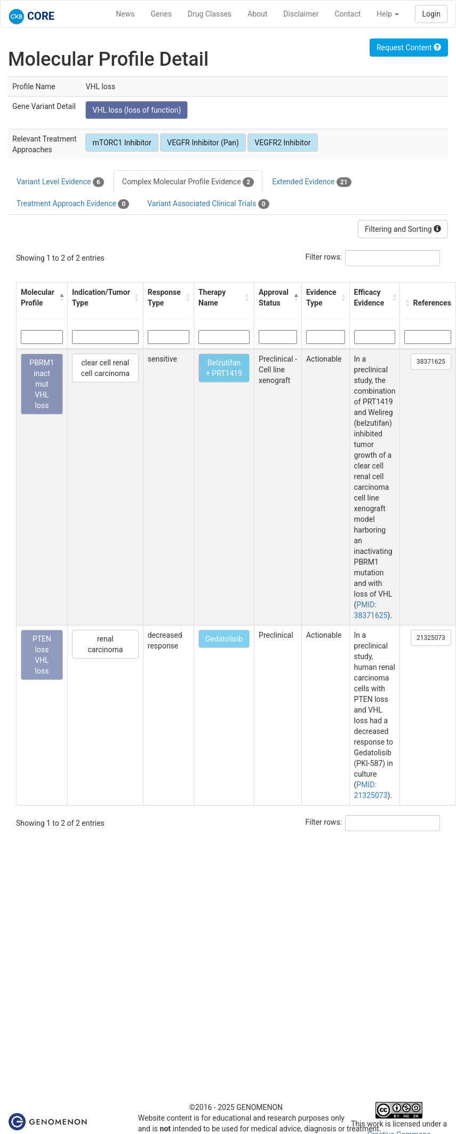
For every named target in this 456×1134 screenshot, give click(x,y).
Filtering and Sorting (403, 229)
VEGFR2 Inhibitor (282, 142)
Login (431, 14)
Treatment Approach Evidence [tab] (73, 204)
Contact (347, 14)
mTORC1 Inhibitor (121, 142)
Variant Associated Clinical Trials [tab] (208, 204)
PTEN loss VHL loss (42, 655)
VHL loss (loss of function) (136, 110)
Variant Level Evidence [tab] (60, 182)
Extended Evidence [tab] (311, 182)
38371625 (431, 361)
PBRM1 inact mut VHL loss (41, 384)
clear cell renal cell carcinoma (105, 368)
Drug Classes (209, 14)
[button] (60, 297)
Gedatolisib (224, 639)
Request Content (409, 47)
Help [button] (388, 14)
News (125, 14)
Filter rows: (324, 257)
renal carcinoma (105, 644)
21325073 (431, 638)
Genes (161, 14)
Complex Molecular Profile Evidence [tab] (188, 182)
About (257, 14)
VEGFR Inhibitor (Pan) (203, 142)
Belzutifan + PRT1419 (224, 368)
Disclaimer (300, 14)
